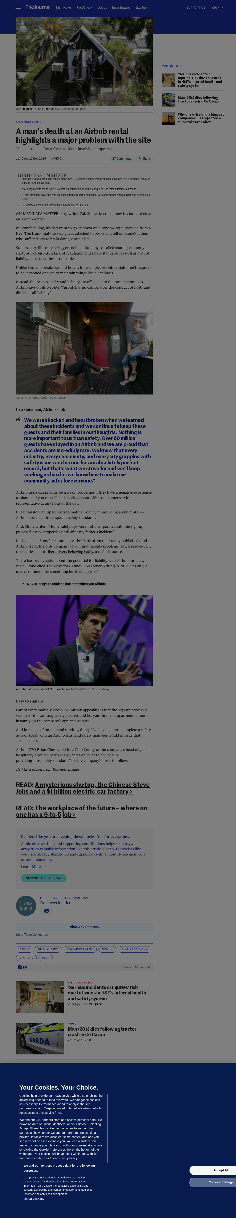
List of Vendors (34, 1199)
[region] (118, 1140)
